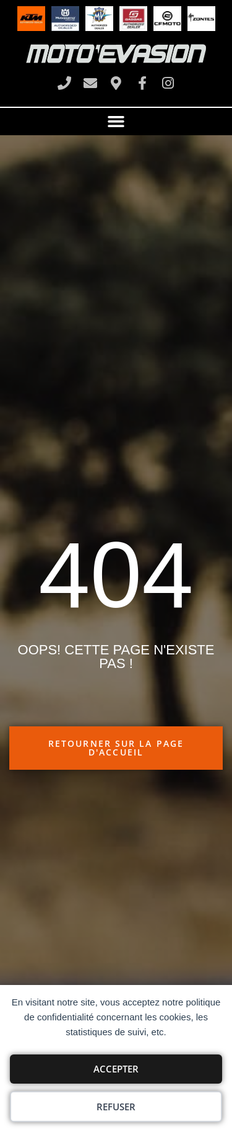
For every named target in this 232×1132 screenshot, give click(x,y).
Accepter (116, 1069)
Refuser (116, 1106)
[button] (116, 121)
